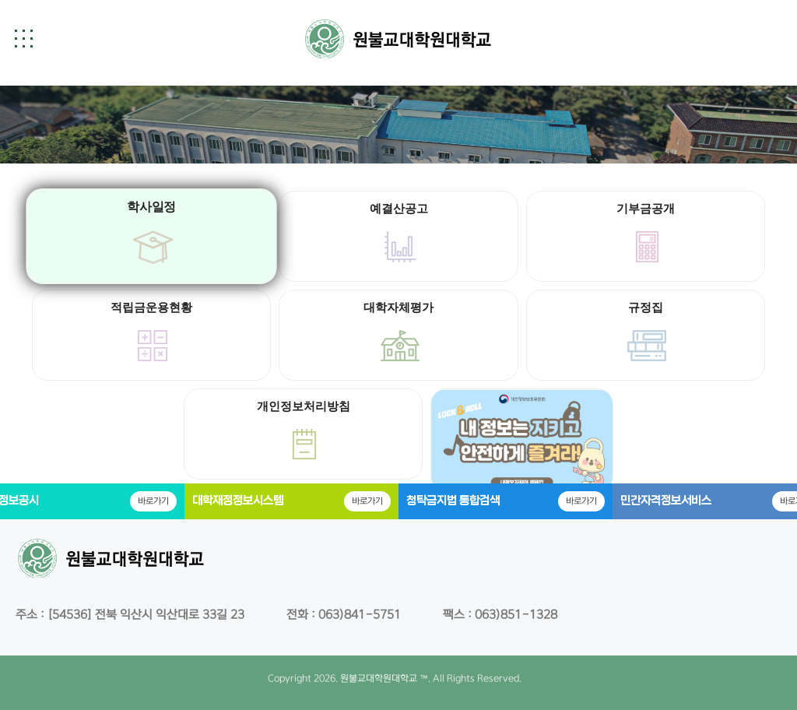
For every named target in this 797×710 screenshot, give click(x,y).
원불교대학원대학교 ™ (384, 678)
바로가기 (153, 501)
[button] (23, 38)
